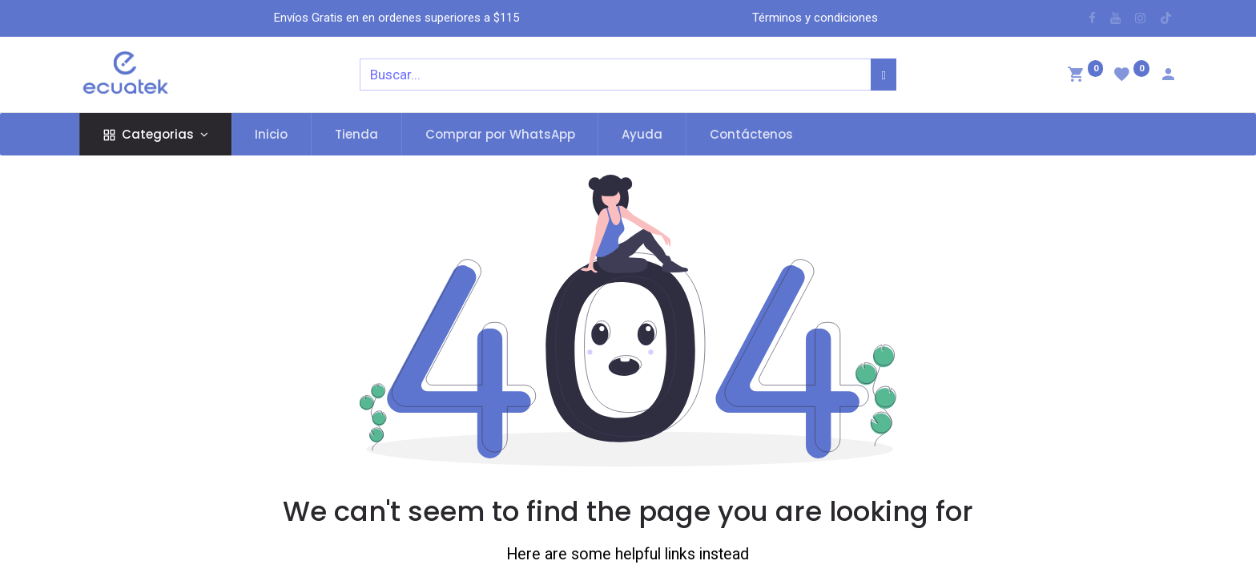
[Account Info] (1168, 76)
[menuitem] (272, 134)
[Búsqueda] (883, 75)
